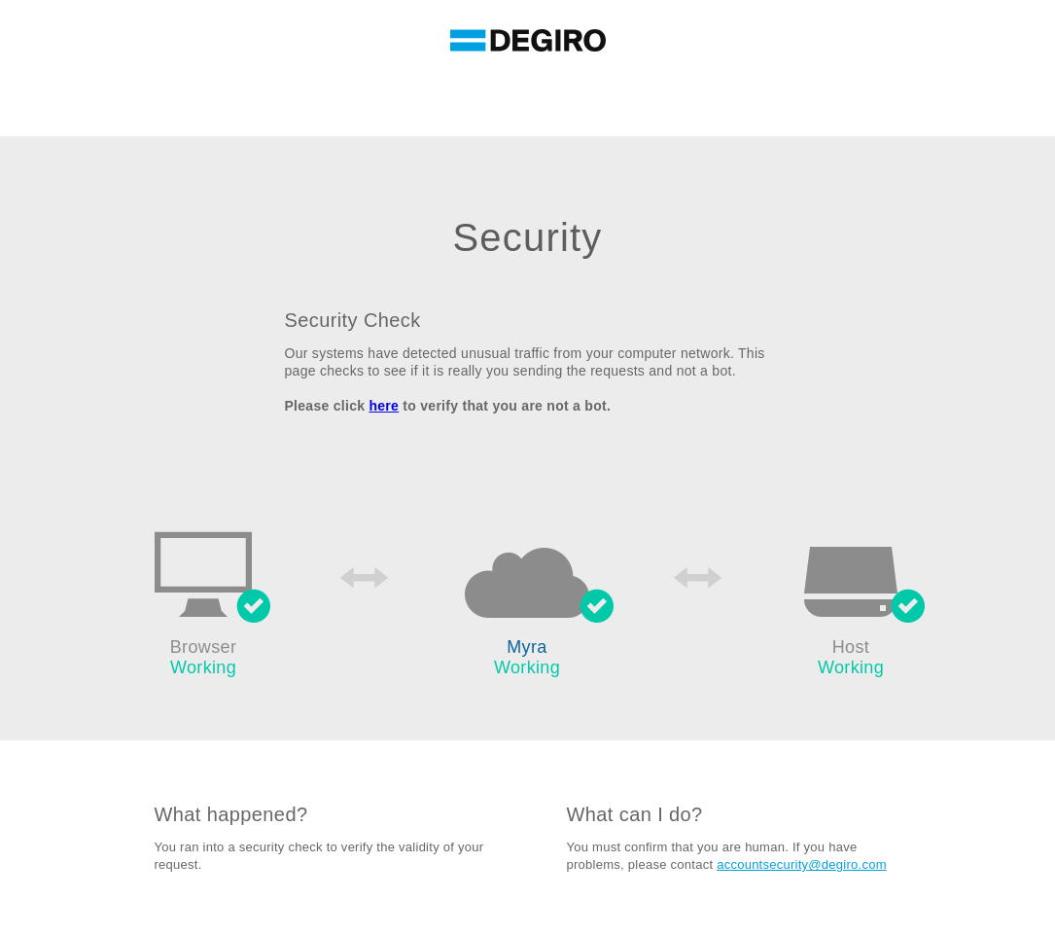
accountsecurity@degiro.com (802, 864)
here (384, 406)
